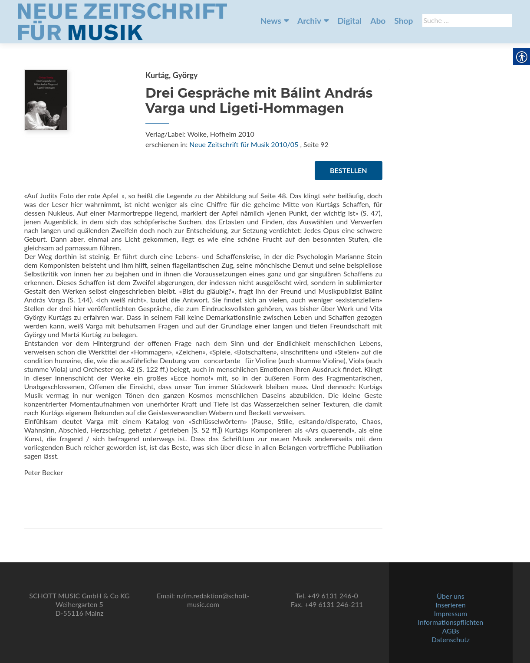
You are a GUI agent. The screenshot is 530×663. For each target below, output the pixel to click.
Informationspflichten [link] (451, 622)
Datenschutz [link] (450, 639)
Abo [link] (377, 21)
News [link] (270, 21)
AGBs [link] (450, 631)
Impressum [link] (450, 613)
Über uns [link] (450, 596)
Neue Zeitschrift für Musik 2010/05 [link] (243, 144)
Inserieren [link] (450, 605)
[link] (122, 21)
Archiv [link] (309, 21)
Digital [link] (349, 21)
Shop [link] (403, 21)
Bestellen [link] (348, 170)
